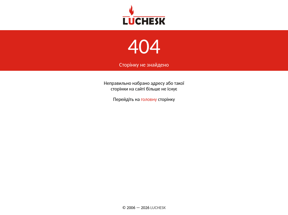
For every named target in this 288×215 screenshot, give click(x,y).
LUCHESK (158, 207)
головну (149, 99)
